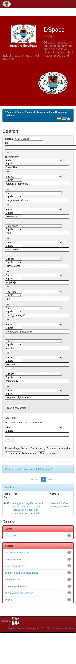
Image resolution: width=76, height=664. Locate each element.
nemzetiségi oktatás (15, 566)
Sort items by (38, 448)
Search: (9, 139)
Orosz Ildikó (56, 503)
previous (34, 479)
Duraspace (57, 628)
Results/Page (12, 448)
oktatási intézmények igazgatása (21, 572)
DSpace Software (17, 628)
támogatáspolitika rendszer (19, 593)
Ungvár (9, 599)
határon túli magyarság (16, 552)
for (6, 143)
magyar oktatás (13, 559)
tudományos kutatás (15, 586)
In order (66, 448)
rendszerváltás (12, 579)
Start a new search (16, 408)
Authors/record (30, 453)
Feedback (70, 628)
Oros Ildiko (63, 506)
